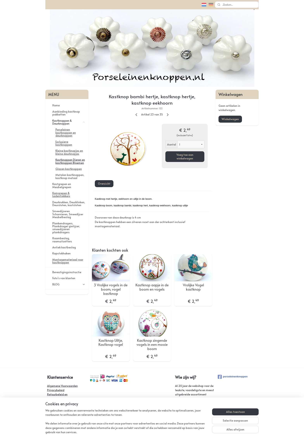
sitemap (142, 431)
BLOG (68, 284)
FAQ (49, 412)
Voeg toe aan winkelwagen (184, 156)
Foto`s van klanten (63, 278)
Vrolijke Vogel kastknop (193, 287)
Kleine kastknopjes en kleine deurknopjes (69, 152)
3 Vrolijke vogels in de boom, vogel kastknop (111, 289)
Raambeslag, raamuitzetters (62, 239)
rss (150, 431)
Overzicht (104, 183)
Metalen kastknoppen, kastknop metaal (69, 176)
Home (56, 105)
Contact (52, 407)
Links (50, 416)
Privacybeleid (55, 390)
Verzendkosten (56, 403)
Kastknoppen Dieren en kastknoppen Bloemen (70, 161)
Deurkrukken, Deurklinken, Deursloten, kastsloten (68, 203)
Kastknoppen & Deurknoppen (68, 122)
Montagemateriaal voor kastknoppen (67, 261)
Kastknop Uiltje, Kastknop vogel (110, 342)
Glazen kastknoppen (68, 169)
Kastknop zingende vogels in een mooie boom (152, 344)
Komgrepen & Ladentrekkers (61, 194)
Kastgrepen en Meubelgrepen (61, 185)
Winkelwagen (230, 119)
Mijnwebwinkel (198, 431)
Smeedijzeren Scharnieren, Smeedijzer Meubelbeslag (67, 214)
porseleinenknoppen (233, 376)
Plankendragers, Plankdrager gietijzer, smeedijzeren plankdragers (66, 227)
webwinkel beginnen (165, 431)
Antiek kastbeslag (64, 247)
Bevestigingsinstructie (66, 272)
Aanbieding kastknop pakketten (66, 113)
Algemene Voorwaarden (62, 386)
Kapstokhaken (61, 253)
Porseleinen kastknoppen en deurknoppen (65, 132)
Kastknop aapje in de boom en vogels (151, 287)
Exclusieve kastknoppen (63, 143)
